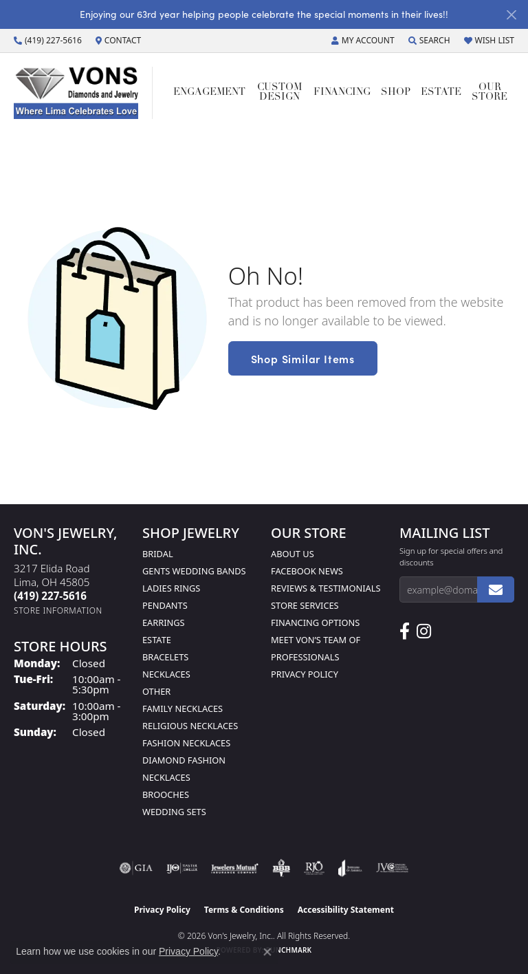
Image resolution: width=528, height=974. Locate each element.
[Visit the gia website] (136, 868)
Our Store (489, 92)
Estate (441, 92)
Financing (342, 92)
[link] (48, 40)
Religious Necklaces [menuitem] (190, 725)
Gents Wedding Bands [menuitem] (194, 571)
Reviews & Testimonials (325, 588)
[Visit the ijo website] (181, 868)
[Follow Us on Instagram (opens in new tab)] (424, 631)
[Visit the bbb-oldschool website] (280, 868)
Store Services (305, 605)
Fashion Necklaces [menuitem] (186, 743)
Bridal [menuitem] (157, 554)
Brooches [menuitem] (165, 794)
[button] (363, 40)
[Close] (511, 14)
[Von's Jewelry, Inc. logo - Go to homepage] (83, 93)
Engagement (209, 92)
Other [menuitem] (156, 691)
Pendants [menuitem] (165, 605)
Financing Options (315, 622)
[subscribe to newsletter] (495, 589)
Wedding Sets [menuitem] (174, 811)
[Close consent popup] (267, 952)
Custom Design (279, 92)
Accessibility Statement (346, 910)
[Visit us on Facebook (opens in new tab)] (404, 631)
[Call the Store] (50, 596)
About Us (292, 554)
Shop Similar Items (303, 358)
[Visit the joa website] (350, 868)
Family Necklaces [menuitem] (182, 708)
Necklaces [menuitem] (166, 674)
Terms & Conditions (244, 910)
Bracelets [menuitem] (165, 657)
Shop (395, 92)
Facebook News (307, 571)
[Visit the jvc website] (392, 868)
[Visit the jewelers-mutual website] (234, 868)
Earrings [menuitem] (163, 622)
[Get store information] (58, 610)
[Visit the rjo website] (314, 868)
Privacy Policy (304, 674)
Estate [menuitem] (156, 640)
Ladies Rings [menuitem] (171, 588)
